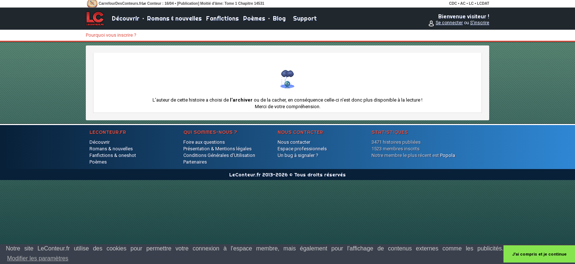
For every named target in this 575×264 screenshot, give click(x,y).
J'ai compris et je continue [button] (539, 254)
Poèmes (254, 18)
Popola (447, 155)
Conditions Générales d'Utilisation (219, 155)
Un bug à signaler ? (298, 155)
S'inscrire (479, 22)
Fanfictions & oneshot (112, 155)
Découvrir (125, 18)
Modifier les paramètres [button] (37, 258)
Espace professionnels (302, 148)
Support (305, 18)
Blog (279, 18)
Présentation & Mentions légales (217, 148)
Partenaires (195, 162)
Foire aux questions (204, 142)
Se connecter (449, 22)
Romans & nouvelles (174, 18)
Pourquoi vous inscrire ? (111, 35)
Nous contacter (294, 142)
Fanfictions (222, 18)
